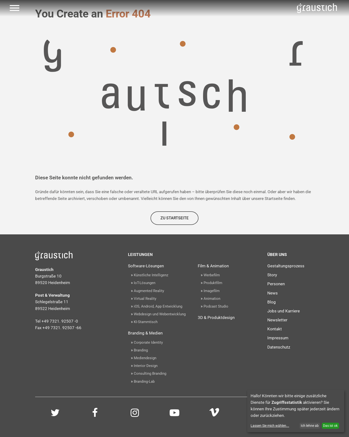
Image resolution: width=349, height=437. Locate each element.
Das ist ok (330, 426)
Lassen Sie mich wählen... (270, 426)
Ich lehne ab (310, 426)
